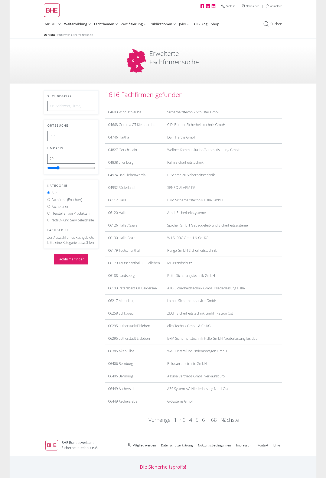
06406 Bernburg (120, 363)
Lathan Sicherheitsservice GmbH (192, 300)
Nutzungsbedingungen (214, 445)
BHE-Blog (200, 24)
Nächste (229, 419)
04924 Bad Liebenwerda (127, 175)
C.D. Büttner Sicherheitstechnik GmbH (196, 124)
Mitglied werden (144, 445)
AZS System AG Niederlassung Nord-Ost (197, 388)
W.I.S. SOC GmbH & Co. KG (187, 237)
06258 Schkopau (121, 313)
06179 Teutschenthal (124, 250)
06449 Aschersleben (123, 388)
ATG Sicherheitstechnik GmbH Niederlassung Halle (206, 288)
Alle (54, 193)
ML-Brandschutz (179, 263)
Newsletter (250, 6)
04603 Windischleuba (124, 112)
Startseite (49, 34)
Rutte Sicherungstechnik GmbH (191, 275)
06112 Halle (117, 200)
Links (277, 445)
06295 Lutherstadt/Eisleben (129, 325)
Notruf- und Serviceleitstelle (73, 220)
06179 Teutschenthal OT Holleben (134, 263)
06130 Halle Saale (122, 237)
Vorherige (159, 419)
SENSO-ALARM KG (181, 187)
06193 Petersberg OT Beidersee (132, 288)
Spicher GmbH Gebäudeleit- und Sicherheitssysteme (207, 225)
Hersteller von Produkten (70, 213)
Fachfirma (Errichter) (67, 199)
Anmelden (274, 6)
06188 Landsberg (121, 275)
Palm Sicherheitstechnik (185, 162)
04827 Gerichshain (122, 149)
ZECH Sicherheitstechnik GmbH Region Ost (200, 313)
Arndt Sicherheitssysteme (186, 212)
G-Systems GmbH (180, 401)
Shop (215, 24)
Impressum (244, 445)
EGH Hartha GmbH (181, 137)
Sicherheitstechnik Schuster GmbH (193, 112)
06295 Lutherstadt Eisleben (129, 338)
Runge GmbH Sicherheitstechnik (192, 250)
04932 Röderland (121, 187)
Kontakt (228, 6)
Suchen (273, 24)
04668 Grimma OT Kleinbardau (131, 124)
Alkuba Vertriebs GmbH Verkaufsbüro (196, 376)
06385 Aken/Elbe (121, 351)
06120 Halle (117, 212)
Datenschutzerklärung (177, 445)
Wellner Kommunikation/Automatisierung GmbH (203, 149)
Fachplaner (60, 206)
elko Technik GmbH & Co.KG (189, 325)
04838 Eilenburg (120, 162)
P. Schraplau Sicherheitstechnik (191, 175)
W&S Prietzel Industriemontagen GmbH (197, 351)
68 (214, 419)
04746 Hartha (118, 137)
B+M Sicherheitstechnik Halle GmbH (195, 200)
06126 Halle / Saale (122, 225)
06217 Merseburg (121, 300)
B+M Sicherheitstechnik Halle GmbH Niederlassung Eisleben (213, 338)
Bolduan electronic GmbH (187, 363)
